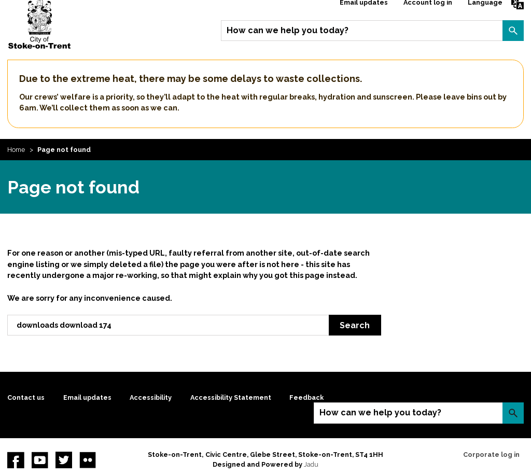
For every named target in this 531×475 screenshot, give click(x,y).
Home (16, 149)
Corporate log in (491, 454)
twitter (63, 460)
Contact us (26, 397)
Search (512, 30)
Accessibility (151, 397)
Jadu (311, 464)
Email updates (87, 397)
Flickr (87, 460)
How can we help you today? (287, 30)
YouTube (40, 460)
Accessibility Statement (230, 397)
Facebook (15, 460)
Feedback (306, 397)
